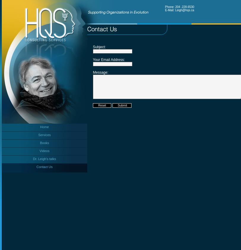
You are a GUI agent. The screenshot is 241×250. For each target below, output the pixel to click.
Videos (44, 151)
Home (44, 127)
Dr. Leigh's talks (44, 159)
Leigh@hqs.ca (184, 10)
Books (44, 143)
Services (44, 135)
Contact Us (45, 167)
